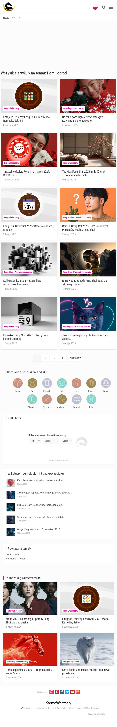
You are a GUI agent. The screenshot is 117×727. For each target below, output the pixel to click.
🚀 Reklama (25, 708)
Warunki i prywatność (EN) (79, 708)
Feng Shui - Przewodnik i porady (77, 217)
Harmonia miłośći (15, 558)
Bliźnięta (47, 391)
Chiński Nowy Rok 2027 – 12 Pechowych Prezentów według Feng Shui (85, 227)
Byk (32, 391)
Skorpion (32, 407)
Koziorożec (62, 407)
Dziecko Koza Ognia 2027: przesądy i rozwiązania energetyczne (83, 118)
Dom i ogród (12, 554)
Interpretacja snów (71, 662)
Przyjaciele (61, 708)
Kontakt (96, 708)
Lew (76, 391)
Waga (105, 391)
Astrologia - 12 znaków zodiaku (76, 326)
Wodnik (76, 407)
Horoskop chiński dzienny (44, 708)
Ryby (91, 407)
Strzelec (47, 407)
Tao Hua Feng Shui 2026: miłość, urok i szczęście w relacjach (84, 173)
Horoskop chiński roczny (74, 108)
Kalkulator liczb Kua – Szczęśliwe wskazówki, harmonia (22, 282)
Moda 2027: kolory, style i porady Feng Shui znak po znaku (27, 620)
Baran (17, 391)
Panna (91, 391)
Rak (61, 391)
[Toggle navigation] (111, 7)
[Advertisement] (58, 46)
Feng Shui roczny (11, 108)
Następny (75, 357)
